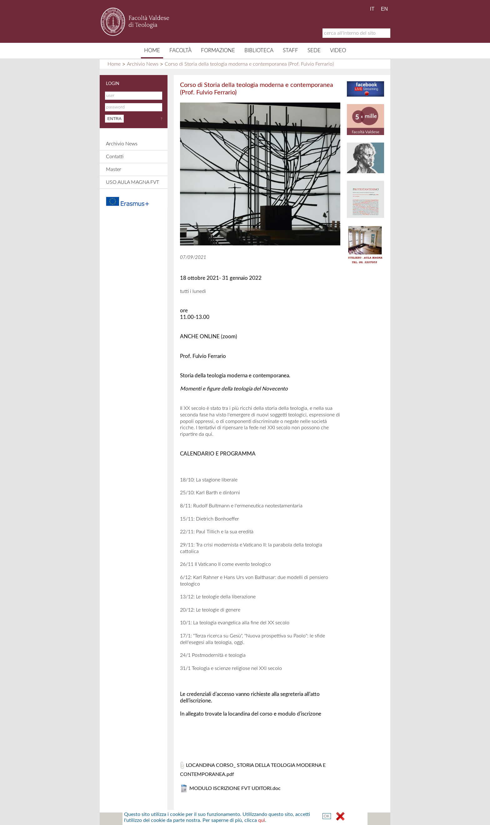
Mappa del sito (184, 819)
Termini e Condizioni (301, 819)
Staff (290, 50)
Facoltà (180, 50)
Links (265, 819)
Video (338, 50)
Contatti (114, 156)
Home (152, 50)
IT (372, 9)
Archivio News (142, 64)
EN (384, 9)
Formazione (218, 50)
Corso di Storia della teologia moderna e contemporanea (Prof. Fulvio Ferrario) (249, 64)
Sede (314, 50)
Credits (243, 819)
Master (113, 169)
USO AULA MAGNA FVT (132, 182)
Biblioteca (258, 50)
